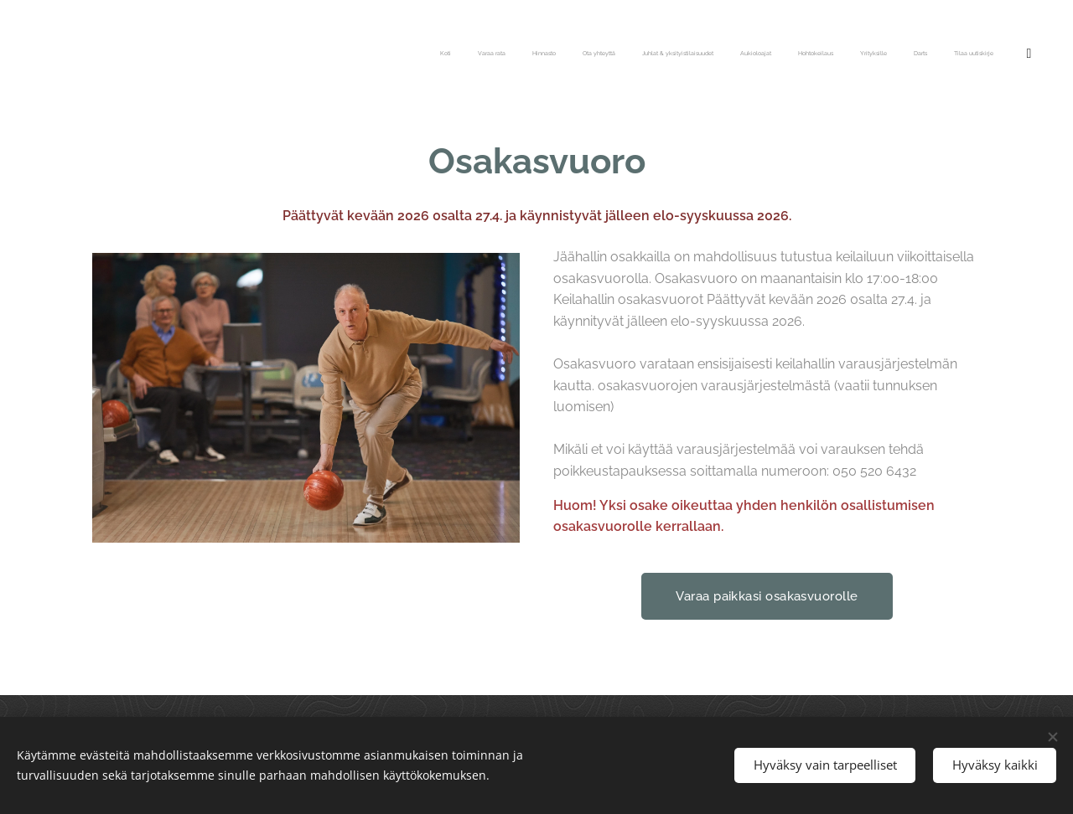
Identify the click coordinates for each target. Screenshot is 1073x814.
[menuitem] (749, 54)
